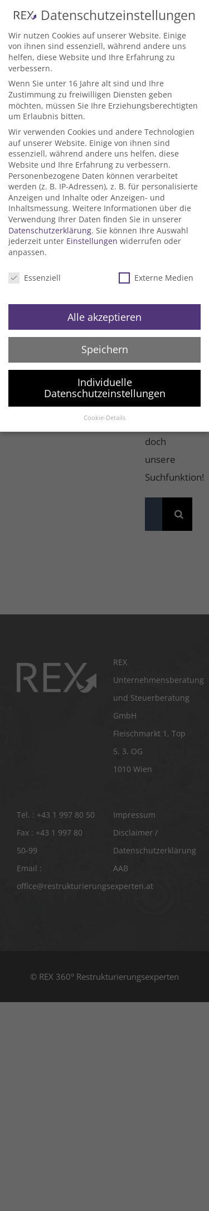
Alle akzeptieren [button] (104, 317)
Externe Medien (156, 277)
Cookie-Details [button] (104, 418)
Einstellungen (92, 241)
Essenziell (34, 277)
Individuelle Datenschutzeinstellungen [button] (105, 387)
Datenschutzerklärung (49, 230)
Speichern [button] (104, 349)
